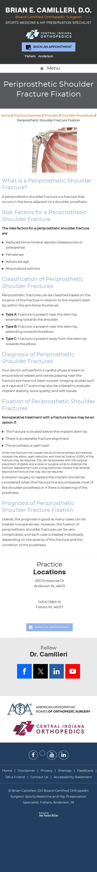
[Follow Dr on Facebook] (33, 755)
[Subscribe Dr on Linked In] (64, 755)
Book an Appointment (52, 46)
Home (5, 115)
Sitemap (65, 770)
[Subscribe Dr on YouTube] (52, 755)
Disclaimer (27, 770)
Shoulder (51, 115)
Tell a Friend (15, 777)
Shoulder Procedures (78, 115)
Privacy (46, 770)
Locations (49, 568)
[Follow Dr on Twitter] (42, 753)
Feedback (85, 770)
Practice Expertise (27, 115)
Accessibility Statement (73, 777)
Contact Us (39, 777)
